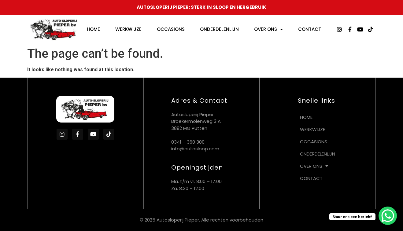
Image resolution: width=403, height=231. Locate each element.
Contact (309, 29)
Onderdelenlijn (219, 29)
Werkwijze (128, 29)
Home (93, 29)
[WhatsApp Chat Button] (388, 216)
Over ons (268, 29)
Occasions (171, 29)
